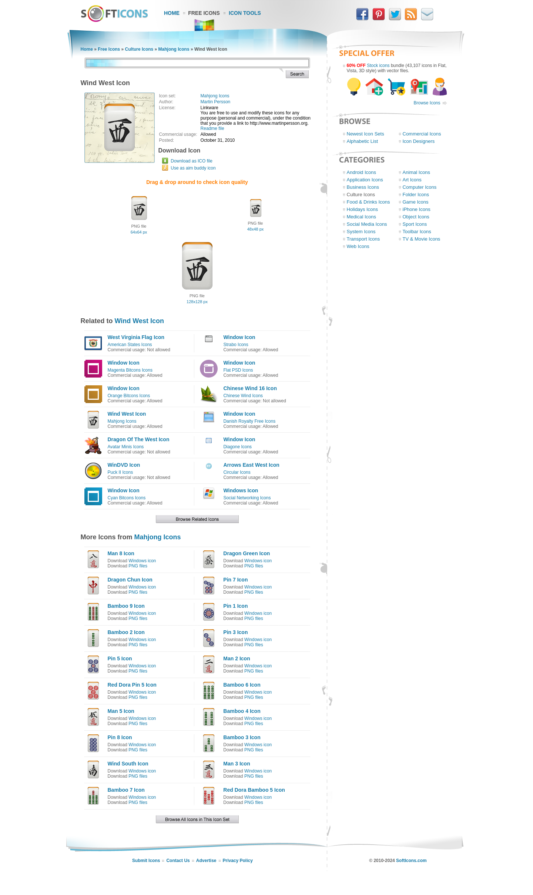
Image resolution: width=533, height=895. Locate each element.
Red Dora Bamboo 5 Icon (254, 790)
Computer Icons (420, 187)
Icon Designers (419, 141)
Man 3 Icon (236, 764)
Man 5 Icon (121, 711)
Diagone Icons (237, 446)
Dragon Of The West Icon (139, 439)
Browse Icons (426, 102)
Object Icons (416, 216)
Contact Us (178, 860)
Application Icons (365, 179)
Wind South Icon (128, 764)
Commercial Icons (422, 134)
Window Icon (239, 337)
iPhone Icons (416, 209)
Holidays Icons (362, 209)
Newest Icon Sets (365, 134)
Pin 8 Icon (120, 737)
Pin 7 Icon (235, 580)
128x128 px (197, 301)
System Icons (361, 231)
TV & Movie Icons (421, 239)
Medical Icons (361, 216)
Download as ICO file (191, 161)
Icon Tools (245, 13)
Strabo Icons (235, 344)
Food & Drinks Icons (368, 202)
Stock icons (378, 65)
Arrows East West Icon (251, 465)
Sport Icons (415, 224)
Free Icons (204, 13)
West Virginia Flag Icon (136, 337)
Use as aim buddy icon (193, 168)
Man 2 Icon (236, 658)
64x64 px (139, 232)
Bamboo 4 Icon (241, 711)
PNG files (137, 566)
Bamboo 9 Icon (126, 606)
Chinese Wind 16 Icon (250, 388)
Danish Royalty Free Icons (249, 421)
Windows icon (142, 560)
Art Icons (412, 179)
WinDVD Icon (124, 465)
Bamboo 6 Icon (241, 685)
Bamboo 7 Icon (126, 790)
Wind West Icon (139, 321)
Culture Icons (139, 49)
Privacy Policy (238, 860)
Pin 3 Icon (235, 632)
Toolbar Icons (417, 231)
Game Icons (416, 202)
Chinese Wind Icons (243, 395)
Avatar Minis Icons (126, 446)
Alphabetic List (362, 141)
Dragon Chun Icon (130, 580)
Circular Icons (236, 472)
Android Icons (361, 172)
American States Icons (130, 344)
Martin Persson (216, 101)
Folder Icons (416, 194)
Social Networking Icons (247, 497)
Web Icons (358, 246)
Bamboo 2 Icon (126, 632)
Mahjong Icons (174, 49)
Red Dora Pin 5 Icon (132, 685)
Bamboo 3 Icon (241, 737)
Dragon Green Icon (246, 553)
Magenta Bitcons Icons (130, 370)
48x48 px (255, 229)
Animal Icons (416, 172)
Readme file (212, 128)
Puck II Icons (120, 472)
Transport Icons (363, 239)
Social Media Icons (367, 224)
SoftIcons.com (411, 860)
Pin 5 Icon (120, 658)
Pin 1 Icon (235, 606)
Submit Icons (146, 860)
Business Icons (363, 187)
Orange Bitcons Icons (129, 395)
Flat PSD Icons (238, 370)
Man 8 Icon (121, 553)
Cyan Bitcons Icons (127, 497)
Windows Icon (240, 490)
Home (172, 13)
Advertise (206, 860)
